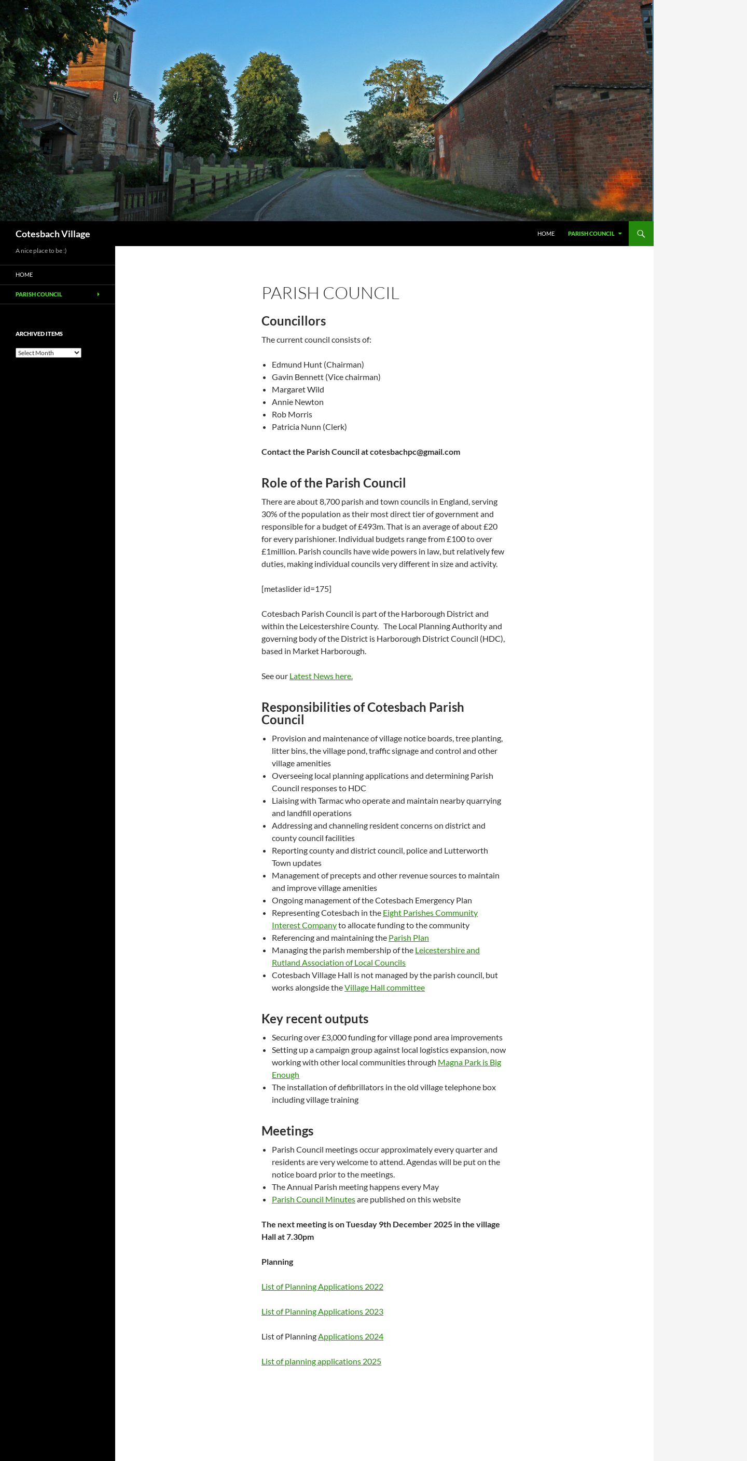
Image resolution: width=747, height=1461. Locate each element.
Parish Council (591, 233)
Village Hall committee (384, 987)
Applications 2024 (350, 1336)
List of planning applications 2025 (321, 1361)
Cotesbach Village (53, 233)
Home (546, 233)
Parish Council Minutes (313, 1199)
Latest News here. (321, 676)
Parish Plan (409, 937)
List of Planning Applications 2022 (322, 1286)
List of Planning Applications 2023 (322, 1311)
